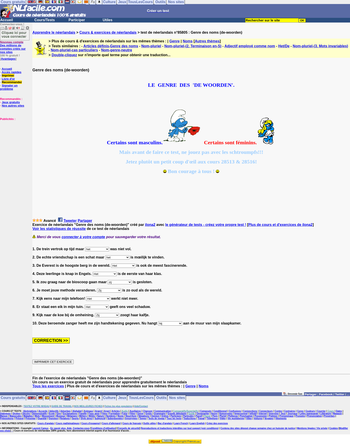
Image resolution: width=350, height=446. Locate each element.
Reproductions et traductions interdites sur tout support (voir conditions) (180, 428)
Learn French (181, 423)
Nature (100, 416)
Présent (19, 418)
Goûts (149, 413)
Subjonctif (100, 418)
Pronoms (300, 416)
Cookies (333, 428)
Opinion (155, 416)
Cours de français (131, 423)
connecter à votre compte (83, 237)
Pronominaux (286, 416)
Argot (107, 411)
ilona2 (150, 225)
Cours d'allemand (111, 423)
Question (53, 418)
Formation (114, 413)
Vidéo (223, 418)
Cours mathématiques (67, 423)
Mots (37, 416)
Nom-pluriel (151, 46)
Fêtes (132, 413)
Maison (4, 416)
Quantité (42, 418)
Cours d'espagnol (90, 423)
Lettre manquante (309, 413)
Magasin (337, 413)
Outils (161, 398)
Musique (60, 416)
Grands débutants (177, 413)
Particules (188, 416)
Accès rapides (11, 72)
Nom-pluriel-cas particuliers (74, 50)
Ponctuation (246, 416)
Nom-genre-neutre (116, 50)
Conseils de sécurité (129, 428)
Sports (75, 418)
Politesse (233, 416)
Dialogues (5, 413)
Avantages (8, 58)
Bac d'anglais (165, 423)
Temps (142, 418)
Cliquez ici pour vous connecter (14, 34)
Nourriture (131, 416)
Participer (77, 20)
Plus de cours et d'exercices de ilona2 (280, 225)
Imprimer (8, 75)
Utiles (107, 20)
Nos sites (177, 398)
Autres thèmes (207, 41)
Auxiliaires (135, 411)
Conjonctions (250, 411)
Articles (116, 411)
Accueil (6, 20)
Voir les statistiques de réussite (59, 229)
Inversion (274, 413)
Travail (201, 418)
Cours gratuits (13, 398)
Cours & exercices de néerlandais (108, 32)
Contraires (289, 411)
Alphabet (77, 411)
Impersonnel (241, 413)
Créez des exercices (217, 423)
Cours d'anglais (46, 423)
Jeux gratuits (11, 102)
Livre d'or (8, 79)
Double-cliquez (64, 55)
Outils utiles (149, 423)
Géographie (203, 413)
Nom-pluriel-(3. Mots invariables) (320, 46)
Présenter (30, 418)
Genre (174, 41)
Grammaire (160, 413)
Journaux (293, 413)
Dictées (16, 413)
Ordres (165, 416)
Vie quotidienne (236, 418)
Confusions (235, 411)
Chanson (147, 411)
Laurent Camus (40, 428)
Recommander (12, 82)
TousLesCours (141, 398)
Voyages (268, 418)
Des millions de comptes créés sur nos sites (13, 47)
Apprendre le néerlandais (53, 32)
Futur (125, 413)
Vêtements (281, 418)
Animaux (88, 411)
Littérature (325, 413)
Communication (162, 411)
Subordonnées (115, 418)
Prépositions (7, 418)
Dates (339, 411)
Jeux (122, 398)
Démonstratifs (39, 413)
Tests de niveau (156, 418)
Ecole (52, 413)
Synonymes (131, 418)
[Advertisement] (13, 143)
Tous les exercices (48, 386)
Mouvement (48, 416)
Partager (85, 221)
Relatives (65, 418)
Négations (143, 416)
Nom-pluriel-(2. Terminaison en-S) (192, 46)
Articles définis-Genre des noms (110, 46)
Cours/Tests (44, 20)
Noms (187, 41)
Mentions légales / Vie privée (312, 428)
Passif (199, 416)
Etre (59, 413)
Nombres (111, 416)
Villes (249, 418)
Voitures (258, 418)
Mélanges (72, 416)
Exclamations (70, 413)
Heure (214, 413)
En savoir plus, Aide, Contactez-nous (70, 428)
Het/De (284, 46)
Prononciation (314, 416)
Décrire (26, 413)
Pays (214, 416)
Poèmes (273, 416)
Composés (205, 411)
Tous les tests (174, 418)
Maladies (28, 416)
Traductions (189, 418)
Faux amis (94, 413)
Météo (92, 416)
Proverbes (329, 416)
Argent (98, 411)
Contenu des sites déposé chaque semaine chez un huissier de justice (258, 428)
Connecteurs (266, 411)
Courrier (321, 411)
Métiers (83, 416)
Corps (300, 411)
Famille (83, 413)
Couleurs (310, 411)
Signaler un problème (9, 87)
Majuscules (16, 416)
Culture (109, 398)
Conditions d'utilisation (103, 428)
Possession (261, 416)
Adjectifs (53, 411)
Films (104, 413)
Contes (278, 411)
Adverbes (65, 411)
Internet (263, 413)
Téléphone (212, 418)
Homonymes (225, 413)
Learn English (197, 423)
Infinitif (253, 413)
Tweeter (70, 221)
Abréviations (30, 411)
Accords (42, 411)
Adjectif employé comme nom (250, 46)
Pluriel (222, 416)
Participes (176, 416)
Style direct (87, 418)
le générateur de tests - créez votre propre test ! (205, 225)
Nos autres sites (13, 105)
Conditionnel (220, 411)
